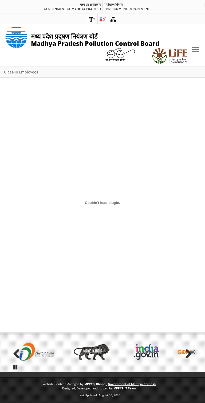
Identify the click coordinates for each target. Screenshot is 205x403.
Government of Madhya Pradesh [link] (72, 9)
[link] (92, 19)
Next (187, 353)
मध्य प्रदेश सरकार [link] (90, 5)
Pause (15, 366)
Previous (18, 353)
